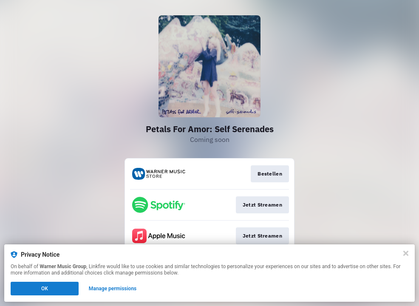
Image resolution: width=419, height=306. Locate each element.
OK (44, 289)
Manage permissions (113, 289)
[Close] (406, 253)
